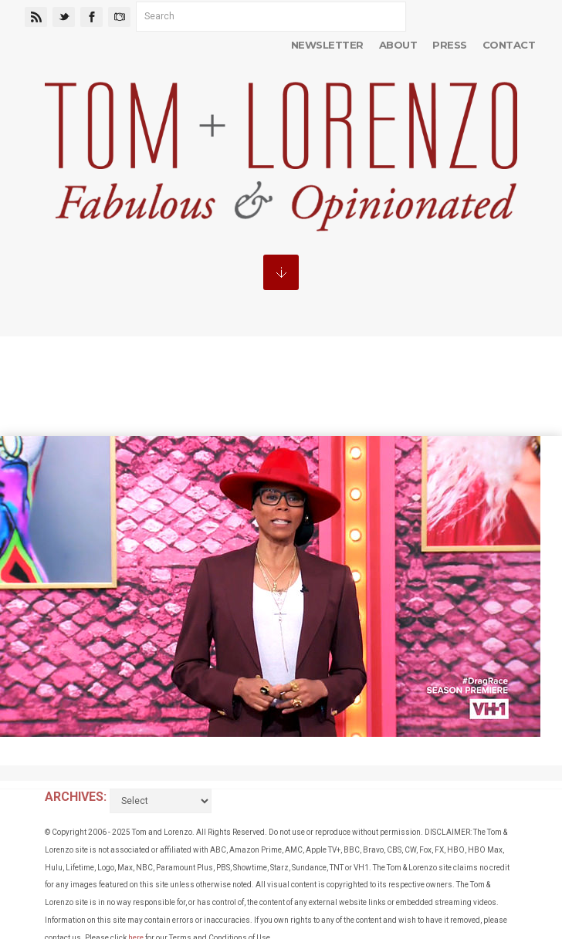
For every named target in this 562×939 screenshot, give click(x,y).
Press (449, 45)
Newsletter (327, 45)
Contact (508, 45)
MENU (281, 272)
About (398, 45)
